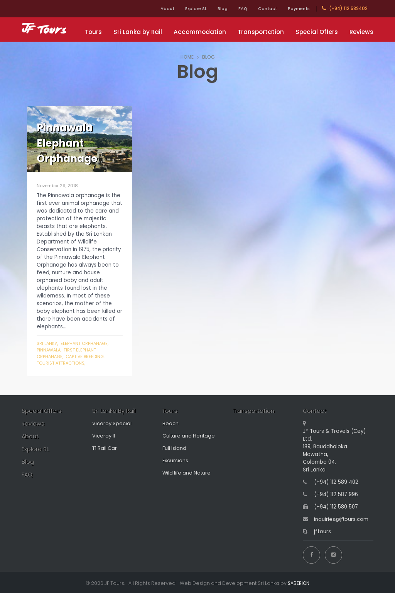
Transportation (261, 32)
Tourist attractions (62, 363)
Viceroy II (103, 436)
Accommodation (200, 32)
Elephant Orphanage (85, 343)
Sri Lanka (47, 343)
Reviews (361, 32)
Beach (170, 424)
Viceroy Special (112, 424)
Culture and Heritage (189, 436)
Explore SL (184, 8)
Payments (297, 8)
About (153, 8)
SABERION (299, 581)
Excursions (175, 461)
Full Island (174, 449)
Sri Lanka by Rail (137, 32)
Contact (263, 8)
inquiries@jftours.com (342, 520)
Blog (213, 8)
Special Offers (316, 32)
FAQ (235, 8)
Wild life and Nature (188, 473)
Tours (93, 32)
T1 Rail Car (105, 449)
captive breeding (86, 356)
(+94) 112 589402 (345, 8)
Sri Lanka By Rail (114, 411)
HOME (187, 57)
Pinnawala (49, 350)
